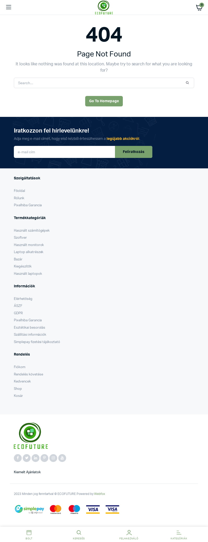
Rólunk (19, 198)
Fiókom (19, 367)
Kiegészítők (23, 266)
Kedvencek (22, 381)
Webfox (99, 493)
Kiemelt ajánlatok (27, 472)
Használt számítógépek (32, 230)
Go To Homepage (104, 101)
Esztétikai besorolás (29, 327)
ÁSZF (18, 306)
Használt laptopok (28, 274)
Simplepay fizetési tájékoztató (37, 342)
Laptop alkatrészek (28, 252)
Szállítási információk (30, 334)
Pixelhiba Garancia (28, 205)
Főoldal (19, 191)
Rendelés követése (28, 374)
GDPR (18, 313)
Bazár (18, 259)
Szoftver (20, 237)
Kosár (18, 396)
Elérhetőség (23, 299)
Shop (18, 389)
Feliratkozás (134, 152)
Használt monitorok (29, 245)
